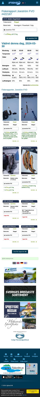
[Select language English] (18, 263)
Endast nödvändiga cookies (32, 391)
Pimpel (16, 22)
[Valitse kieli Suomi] (26, 263)
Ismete (33, 175)
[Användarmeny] (3, 3)
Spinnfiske (13, 175)
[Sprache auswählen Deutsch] (22, 263)
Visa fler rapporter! (20, 251)
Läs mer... (15, 141)
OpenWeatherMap (34, 85)
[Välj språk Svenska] (14, 263)
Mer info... (24, 395)
